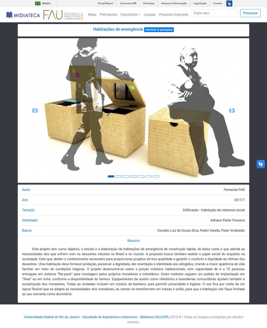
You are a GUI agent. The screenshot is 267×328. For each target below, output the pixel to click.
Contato (150, 15)
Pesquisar (250, 13)
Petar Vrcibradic (233, 230)
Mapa (92, 14)
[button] (35, 110)
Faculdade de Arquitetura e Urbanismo (109, 317)
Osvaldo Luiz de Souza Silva (178, 230)
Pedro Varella (210, 230)
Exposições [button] (129, 14)
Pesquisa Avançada (173, 14)
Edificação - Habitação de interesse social (214, 210)
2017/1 (239, 200)
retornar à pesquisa (159, 29)
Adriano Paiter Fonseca (227, 220)
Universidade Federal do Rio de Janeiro (52, 317)
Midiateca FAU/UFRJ (155, 317)
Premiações (108, 14)
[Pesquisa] (215, 13)
